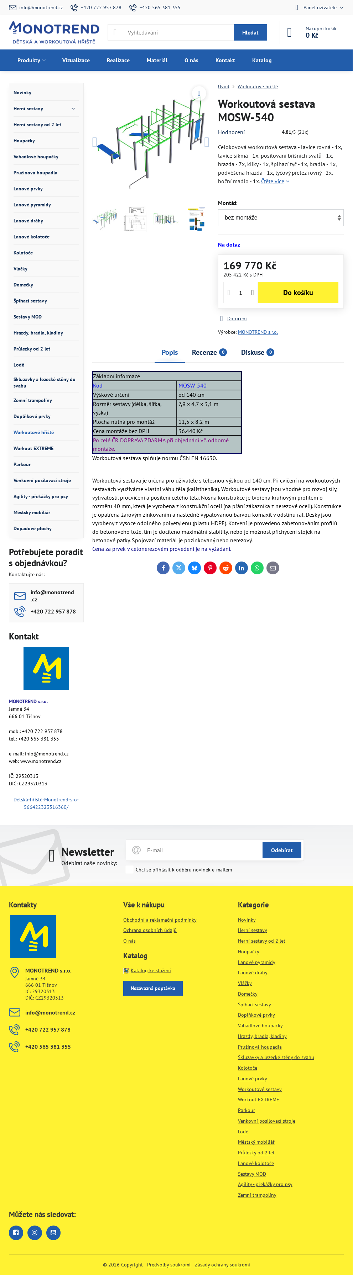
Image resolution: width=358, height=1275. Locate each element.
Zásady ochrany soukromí (222, 1264)
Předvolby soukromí (169, 1264)
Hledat (250, 32)
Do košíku (298, 292)
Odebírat (282, 850)
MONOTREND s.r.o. (258, 332)
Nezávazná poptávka (153, 988)
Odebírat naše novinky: (89, 862)
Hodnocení (231, 132)
